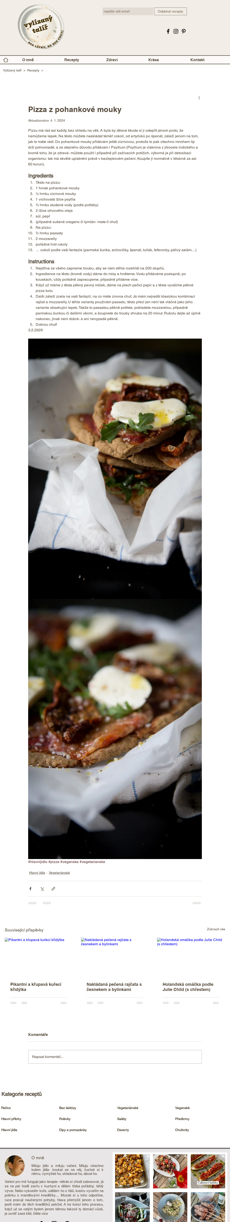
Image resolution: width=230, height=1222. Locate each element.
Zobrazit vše (216, 929)
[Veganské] (201, 1108)
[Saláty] (143, 1119)
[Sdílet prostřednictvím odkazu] (53, 888)
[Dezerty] (143, 1130)
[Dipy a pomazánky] (85, 1130)
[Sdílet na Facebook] (30, 888)
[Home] (6, 60)
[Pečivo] (27, 1108)
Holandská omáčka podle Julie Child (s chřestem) (188, 987)
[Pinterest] (183, 31)
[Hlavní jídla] (27, 1130)
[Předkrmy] (201, 1119)
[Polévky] (85, 1119)
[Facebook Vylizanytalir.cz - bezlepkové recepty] (168, 31)
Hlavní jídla (37, 872)
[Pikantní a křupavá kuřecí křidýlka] (39, 957)
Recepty (33, 70)
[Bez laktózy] (85, 1108)
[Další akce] (199, 97)
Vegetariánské (59, 872)
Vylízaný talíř (12, 70)
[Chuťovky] (201, 1130)
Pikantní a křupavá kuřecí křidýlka (35, 987)
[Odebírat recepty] (170, 11)
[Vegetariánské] (143, 1108)
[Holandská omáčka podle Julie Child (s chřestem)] (191, 957)
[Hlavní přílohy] (27, 1119)
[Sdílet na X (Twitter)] (42, 888)
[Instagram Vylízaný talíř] (176, 31)
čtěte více (40, 1213)
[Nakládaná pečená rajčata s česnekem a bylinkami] (115, 957)
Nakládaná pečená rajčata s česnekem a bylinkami (114, 987)
